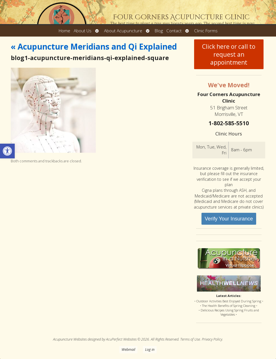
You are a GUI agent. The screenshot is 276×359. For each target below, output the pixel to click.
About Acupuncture (123, 31)
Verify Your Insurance (229, 219)
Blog (159, 31)
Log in (149, 349)
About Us (83, 31)
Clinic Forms (206, 31)
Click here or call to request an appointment (228, 54)
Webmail (128, 349)
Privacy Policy (212, 339)
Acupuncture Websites (70, 339)
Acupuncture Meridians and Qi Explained (94, 46)
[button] (7, 151)
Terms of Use (190, 339)
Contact (174, 31)
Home (64, 31)
